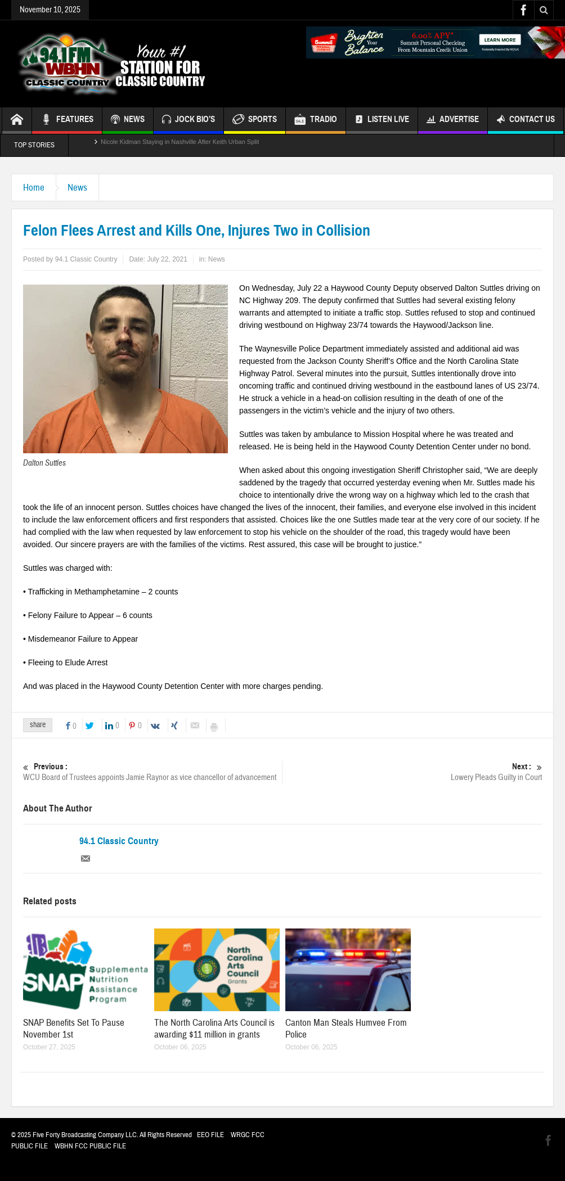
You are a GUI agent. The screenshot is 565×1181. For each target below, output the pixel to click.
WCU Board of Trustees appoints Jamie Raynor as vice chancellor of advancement (152, 772)
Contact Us (525, 120)
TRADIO (316, 120)
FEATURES (67, 120)
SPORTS (254, 120)
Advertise (452, 120)
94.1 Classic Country (119, 841)
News (77, 187)
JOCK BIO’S (188, 120)
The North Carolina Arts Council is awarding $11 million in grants (214, 1028)
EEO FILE (210, 1134)
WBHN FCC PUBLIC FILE (90, 1146)
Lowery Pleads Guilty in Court (412, 772)
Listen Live (382, 120)
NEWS (127, 120)
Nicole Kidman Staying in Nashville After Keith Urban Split (180, 145)
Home (33, 187)
